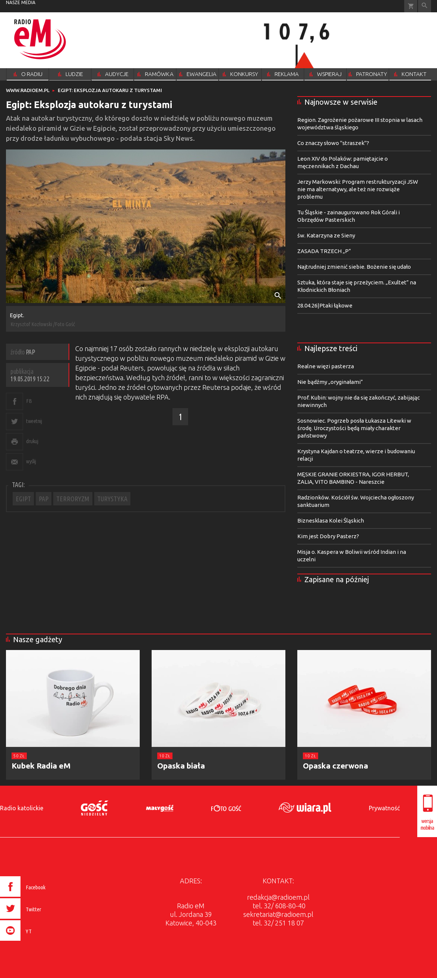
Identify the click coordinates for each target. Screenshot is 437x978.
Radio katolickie (21, 808)
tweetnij (34, 421)
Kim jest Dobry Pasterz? (328, 536)
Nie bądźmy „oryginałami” (330, 382)
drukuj (32, 441)
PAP (43, 498)
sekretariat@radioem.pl (278, 914)
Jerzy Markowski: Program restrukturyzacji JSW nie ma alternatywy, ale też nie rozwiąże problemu (357, 189)
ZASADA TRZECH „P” (324, 251)
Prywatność (384, 808)
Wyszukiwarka (424, 6)
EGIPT (23, 498)
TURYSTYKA (112, 498)
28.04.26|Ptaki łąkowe (324, 305)
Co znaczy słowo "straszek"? (333, 143)
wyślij (31, 461)
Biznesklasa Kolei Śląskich (330, 520)
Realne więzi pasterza (325, 366)
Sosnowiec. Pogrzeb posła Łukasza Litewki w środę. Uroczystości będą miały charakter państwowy (354, 428)
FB (29, 401)
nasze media (20, 2)
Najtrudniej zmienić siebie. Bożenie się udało (354, 267)
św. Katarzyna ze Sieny (326, 235)
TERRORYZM (72, 498)
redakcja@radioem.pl (278, 897)
